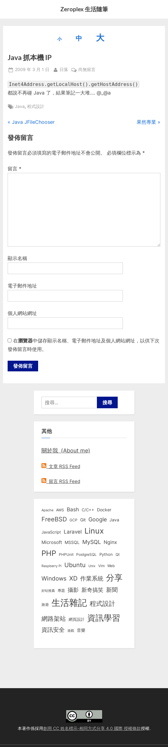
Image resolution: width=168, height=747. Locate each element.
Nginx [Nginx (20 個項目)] (110, 542)
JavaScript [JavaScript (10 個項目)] (51, 532)
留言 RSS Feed (60, 481)
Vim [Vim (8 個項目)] (101, 565)
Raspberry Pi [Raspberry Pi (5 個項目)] (51, 566)
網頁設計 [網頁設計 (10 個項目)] (76, 619)
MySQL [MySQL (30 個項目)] (91, 542)
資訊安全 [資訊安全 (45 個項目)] (53, 629)
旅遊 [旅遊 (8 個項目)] (45, 604)
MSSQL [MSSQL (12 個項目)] (72, 542)
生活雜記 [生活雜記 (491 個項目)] (69, 602)
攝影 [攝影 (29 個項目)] (73, 590)
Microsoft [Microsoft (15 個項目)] (51, 542)
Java (20, 106)
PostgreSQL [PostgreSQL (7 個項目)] (86, 554)
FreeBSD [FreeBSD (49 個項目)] (54, 519)
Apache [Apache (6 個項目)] (47, 510)
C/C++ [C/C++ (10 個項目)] (88, 509)
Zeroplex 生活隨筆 (84, 9)
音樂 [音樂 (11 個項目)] (81, 630)
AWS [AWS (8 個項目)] (60, 510)
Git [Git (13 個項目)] (83, 519)
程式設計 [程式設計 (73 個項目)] (102, 603)
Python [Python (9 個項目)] (106, 554)
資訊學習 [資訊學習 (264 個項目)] (103, 618)
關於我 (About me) (65, 450)
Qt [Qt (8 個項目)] (118, 554)
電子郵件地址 (22, 286)
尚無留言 (86, 69)
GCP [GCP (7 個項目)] (73, 520)
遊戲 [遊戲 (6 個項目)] (70, 630)
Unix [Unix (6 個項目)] (91, 566)
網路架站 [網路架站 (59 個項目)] (53, 618)
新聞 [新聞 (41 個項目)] (112, 589)
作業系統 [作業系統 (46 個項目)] (91, 578)
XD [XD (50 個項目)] (73, 578)
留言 (14, 169)
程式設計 (35, 106)
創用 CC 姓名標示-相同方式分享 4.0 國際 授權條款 (92, 728)
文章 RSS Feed (60, 466)
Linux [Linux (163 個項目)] (94, 530)
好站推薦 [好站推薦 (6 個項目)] (48, 590)
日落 (63, 69)
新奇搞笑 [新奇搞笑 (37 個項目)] (92, 589)
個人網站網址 (22, 313)
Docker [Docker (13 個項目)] (104, 509)
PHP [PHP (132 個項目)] (48, 553)
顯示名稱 (17, 258)
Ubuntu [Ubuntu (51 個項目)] (75, 565)
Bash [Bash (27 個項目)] (73, 509)
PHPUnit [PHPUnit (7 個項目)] (66, 554)
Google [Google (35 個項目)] (97, 519)
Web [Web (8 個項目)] (111, 565)
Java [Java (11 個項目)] (114, 519)
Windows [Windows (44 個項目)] (53, 578)
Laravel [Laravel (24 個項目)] (73, 532)
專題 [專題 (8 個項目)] (61, 590)
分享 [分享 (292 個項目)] (114, 578)
